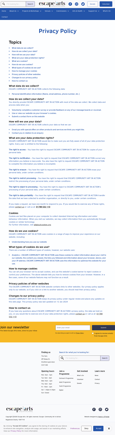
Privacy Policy (16, 431)
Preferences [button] (75, 428)
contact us (19, 207)
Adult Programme (65, 382)
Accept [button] (98, 428)
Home (4, 11)
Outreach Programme (66, 378)
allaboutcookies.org (42, 224)
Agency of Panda (103, 417)
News (96, 375)
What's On (107, 11)
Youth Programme (65, 386)
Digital (61, 390)
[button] (108, 428)
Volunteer (106, 4)
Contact (5, 17)
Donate (92, 4)
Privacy (97, 383)
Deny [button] (86, 428)
